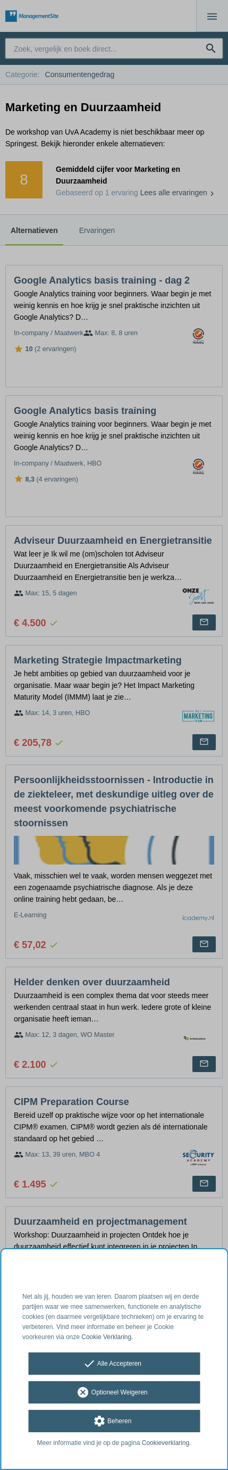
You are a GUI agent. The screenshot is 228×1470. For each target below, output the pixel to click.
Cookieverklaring (165, 1443)
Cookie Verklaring (106, 1337)
